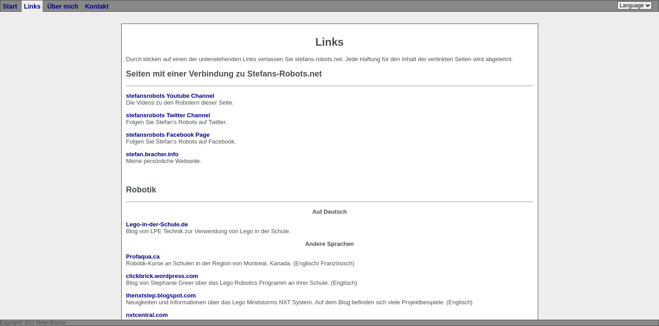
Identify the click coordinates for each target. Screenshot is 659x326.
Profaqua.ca (143, 256)
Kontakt (97, 6)
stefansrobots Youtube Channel (170, 95)
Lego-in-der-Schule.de (157, 224)
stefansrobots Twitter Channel (168, 115)
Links (32, 6)
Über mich (62, 6)
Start (10, 6)
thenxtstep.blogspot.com (161, 295)
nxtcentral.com (147, 315)
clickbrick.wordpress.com (162, 276)
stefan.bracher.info (152, 154)
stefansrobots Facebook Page (168, 134)
